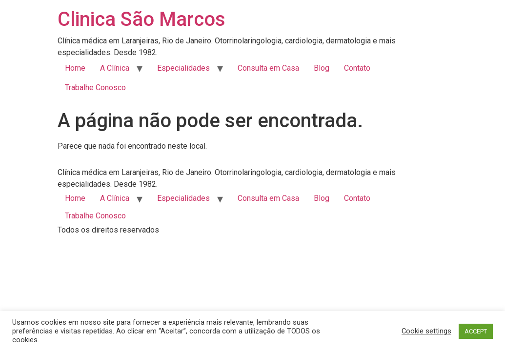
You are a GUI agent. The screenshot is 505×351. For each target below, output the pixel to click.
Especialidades (183, 68)
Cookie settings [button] (426, 331)
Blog (321, 68)
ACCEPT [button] (476, 331)
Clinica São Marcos (141, 19)
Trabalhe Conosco (95, 87)
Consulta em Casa (268, 68)
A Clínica (114, 68)
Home (75, 68)
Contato (357, 68)
